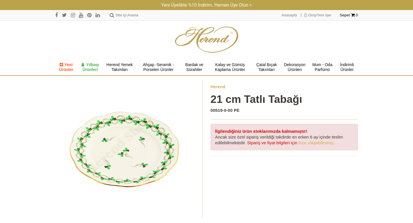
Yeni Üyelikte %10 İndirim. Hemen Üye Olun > (206, 5)
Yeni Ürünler (66, 67)
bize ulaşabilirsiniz (316, 142)
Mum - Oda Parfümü (322, 67)
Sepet (349, 15)
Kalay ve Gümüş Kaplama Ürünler (230, 67)
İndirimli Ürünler (347, 67)
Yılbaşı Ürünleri (90, 67)
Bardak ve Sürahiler (194, 67)
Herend (218, 86)
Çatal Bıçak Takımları (266, 67)
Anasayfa (289, 15)
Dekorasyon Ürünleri (294, 67)
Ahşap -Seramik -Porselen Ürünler (158, 67)
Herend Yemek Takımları (119, 67)
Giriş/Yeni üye (317, 15)
